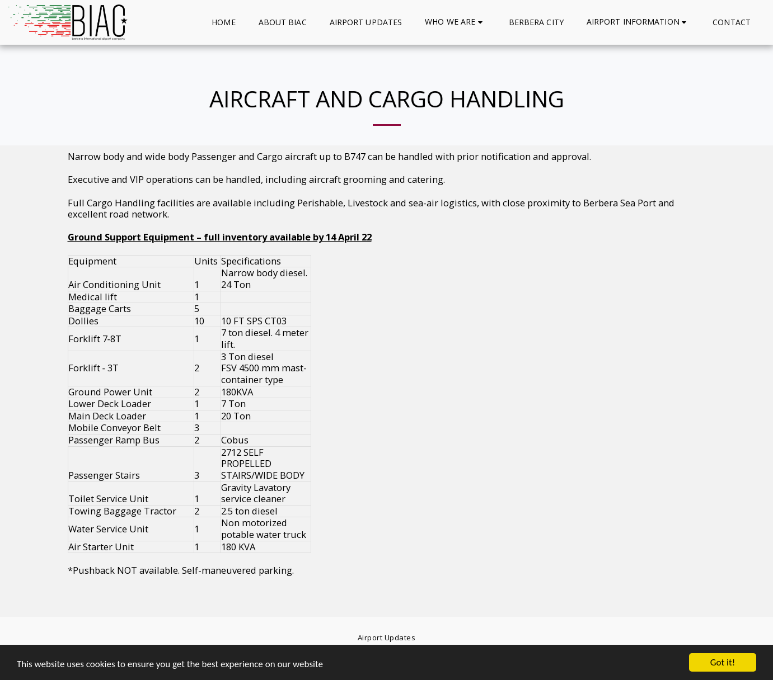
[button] (455, 22)
